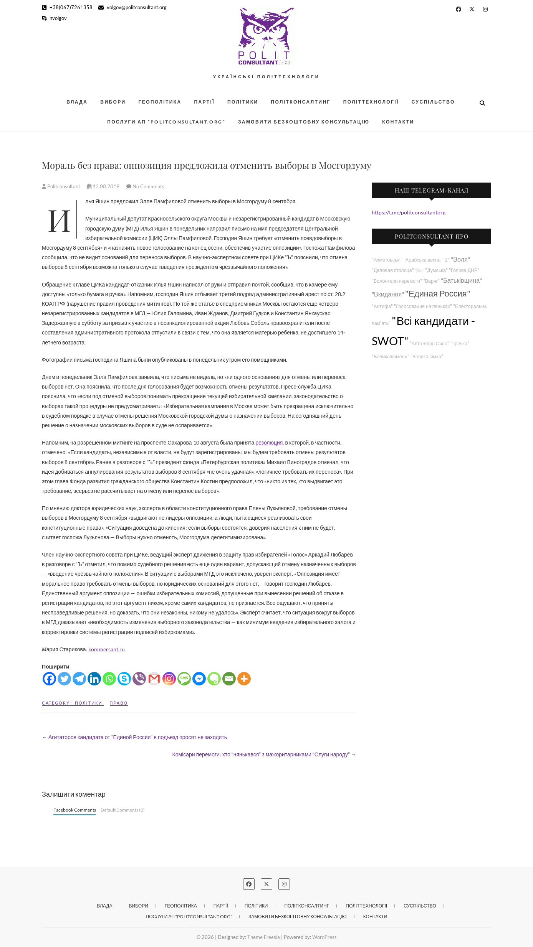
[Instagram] (169, 678)
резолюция (269, 442)
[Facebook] (49, 678)
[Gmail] (154, 678)
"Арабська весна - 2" (427, 260)
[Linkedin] (94, 678)
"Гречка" (459, 343)
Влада (77, 102)
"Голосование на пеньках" (423, 306)
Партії (204, 102)
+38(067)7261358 (67, 7)
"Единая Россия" (437, 293)
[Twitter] (64, 678)
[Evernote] (214, 678)
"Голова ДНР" (464, 270)
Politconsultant (61, 186)
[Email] (229, 678)
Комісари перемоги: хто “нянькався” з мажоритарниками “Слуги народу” (264, 754)
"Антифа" (382, 306)
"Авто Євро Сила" (429, 343)
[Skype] (124, 678)
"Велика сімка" (427, 356)
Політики (242, 102)
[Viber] (139, 678)
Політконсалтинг (301, 102)
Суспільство (433, 102)
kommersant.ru (106, 649)
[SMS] (184, 678)
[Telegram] (79, 678)
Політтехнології (371, 102)
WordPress (324, 937)
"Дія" (419, 270)
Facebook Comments (74, 810)
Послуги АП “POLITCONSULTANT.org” (166, 122)
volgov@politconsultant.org (132, 7)
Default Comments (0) (123, 810)
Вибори (113, 102)
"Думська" (436, 270)
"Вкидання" (388, 294)
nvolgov (54, 18)
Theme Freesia (263, 937)
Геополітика (160, 102)
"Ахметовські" (387, 260)
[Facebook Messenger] (199, 678)
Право (119, 702)
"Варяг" (431, 281)
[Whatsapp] (109, 678)
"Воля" (460, 259)
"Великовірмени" (390, 356)
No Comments (148, 186)
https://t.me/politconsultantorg (408, 212)
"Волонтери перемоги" (397, 281)
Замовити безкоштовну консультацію (303, 122)
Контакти (398, 122)
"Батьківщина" (461, 280)
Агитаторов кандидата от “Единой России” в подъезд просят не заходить (134, 737)
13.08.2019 (104, 186)
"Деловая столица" (393, 270)
